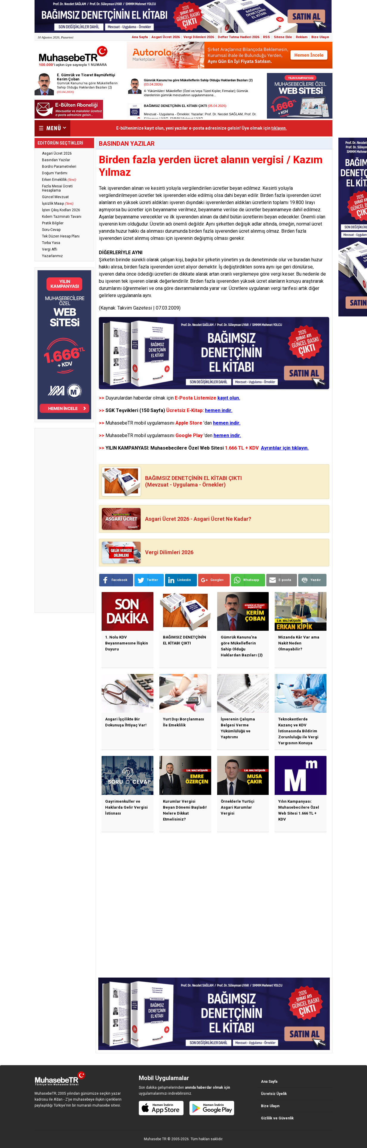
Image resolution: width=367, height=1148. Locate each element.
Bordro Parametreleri (59, 166)
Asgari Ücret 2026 (166, 37)
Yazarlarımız (52, 256)
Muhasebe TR (155, 1139)
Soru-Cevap (51, 230)
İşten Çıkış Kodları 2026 (61, 210)
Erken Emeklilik (59, 180)
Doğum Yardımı (54, 173)
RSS (266, 37)
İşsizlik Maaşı (57, 203)
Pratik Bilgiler (52, 223)
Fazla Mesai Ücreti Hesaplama (57, 188)
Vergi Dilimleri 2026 (199, 37)
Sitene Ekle (283, 37)
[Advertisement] (64, 520)
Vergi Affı (49, 249)
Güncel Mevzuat (55, 197)
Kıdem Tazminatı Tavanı (61, 217)
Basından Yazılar (56, 160)
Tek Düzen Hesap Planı (61, 236)
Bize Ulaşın (320, 37)
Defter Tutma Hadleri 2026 (238, 37)
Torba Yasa (51, 243)
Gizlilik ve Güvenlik (277, 1118)
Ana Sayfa (140, 37)
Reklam (301, 37)
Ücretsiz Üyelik (274, 1094)
